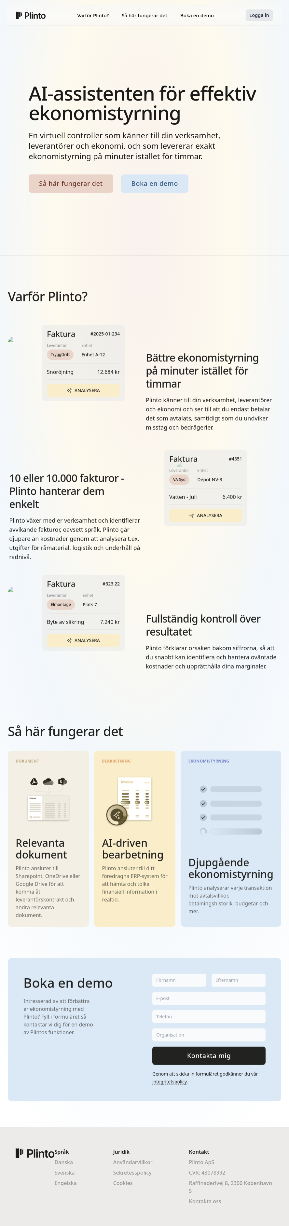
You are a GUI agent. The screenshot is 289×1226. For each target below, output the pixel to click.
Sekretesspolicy (132, 1172)
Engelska (65, 1183)
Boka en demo (197, 15)
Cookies (123, 1183)
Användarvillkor (133, 1162)
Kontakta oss (205, 1201)
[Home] (31, 15)
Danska (63, 1162)
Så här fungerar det (144, 15)
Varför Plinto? (93, 15)
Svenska (64, 1172)
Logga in (259, 15)
